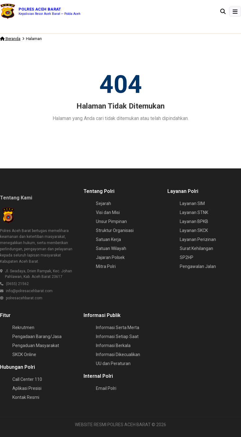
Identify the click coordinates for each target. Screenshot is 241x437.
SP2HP (186, 257)
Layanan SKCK (194, 230)
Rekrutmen (23, 327)
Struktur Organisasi (115, 230)
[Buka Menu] (235, 11)
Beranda (10, 38)
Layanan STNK (194, 212)
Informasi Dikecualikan (118, 354)
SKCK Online (24, 354)
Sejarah (103, 203)
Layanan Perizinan (198, 239)
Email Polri (106, 388)
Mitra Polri (106, 266)
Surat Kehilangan (196, 248)
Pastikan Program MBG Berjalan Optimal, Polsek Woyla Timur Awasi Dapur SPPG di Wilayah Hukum (96, 28)
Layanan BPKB (194, 221)
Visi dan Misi (108, 212)
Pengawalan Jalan (198, 266)
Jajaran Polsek (110, 257)
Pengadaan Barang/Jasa (37, 336)
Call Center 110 (27, 379)
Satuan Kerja (108, 239)
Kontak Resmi (25, 397)
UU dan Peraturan (113, 363)
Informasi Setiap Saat (117, 336)
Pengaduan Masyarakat (35, 345)
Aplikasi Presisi (26, 388)
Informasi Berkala (113, 345)
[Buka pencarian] (223, 11)
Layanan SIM (192, 203)
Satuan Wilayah (111, 248)
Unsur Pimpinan (111, 221)
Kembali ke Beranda (120, 134)
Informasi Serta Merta (117, 327)
